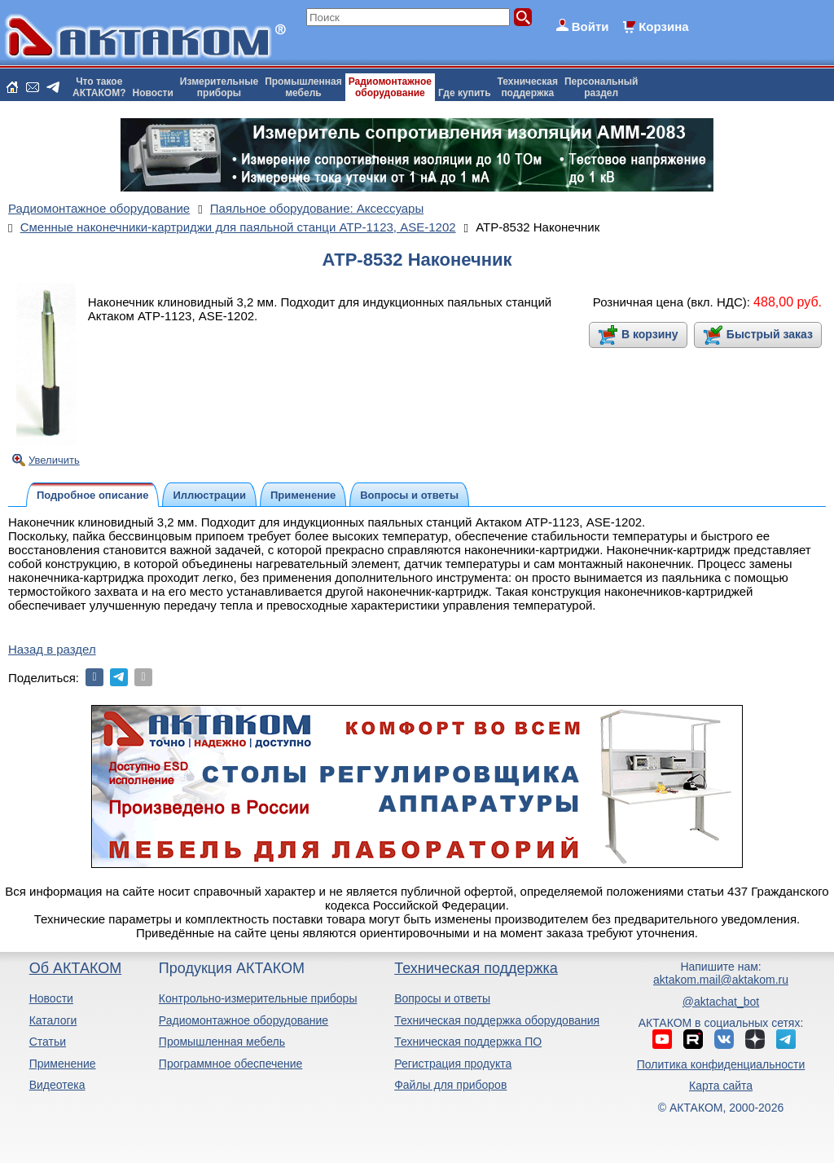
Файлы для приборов (450, 1084)
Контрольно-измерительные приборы (258, 998)
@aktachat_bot (721, 1001)
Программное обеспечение (231, 1063)
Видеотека (57, 1084)
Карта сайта (721, 1085)
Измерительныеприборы (219, 87)
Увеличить (54, 460)
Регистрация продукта (452, 1063)
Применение (62, 1063)
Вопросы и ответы (442, 998)
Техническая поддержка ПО (468, 1041)
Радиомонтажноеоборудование (390, 87)
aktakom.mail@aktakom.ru (720, 979)
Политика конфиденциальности (721, 1064)
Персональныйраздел (601, 87)
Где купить (464, 93)
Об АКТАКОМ (75, 968)
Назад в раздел (52, 649)
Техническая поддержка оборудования (496, 1020)
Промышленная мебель (222, 1041)
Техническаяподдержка (528, 87)
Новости (153, 93)
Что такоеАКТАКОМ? (99, 87)
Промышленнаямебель (303, 87)
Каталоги (53, 1020)
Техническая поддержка (476, 968)
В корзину (649, 334)
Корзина (663, 26)
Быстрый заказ (769, 334)
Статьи (47, 1041)
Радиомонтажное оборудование (243, 1020)
